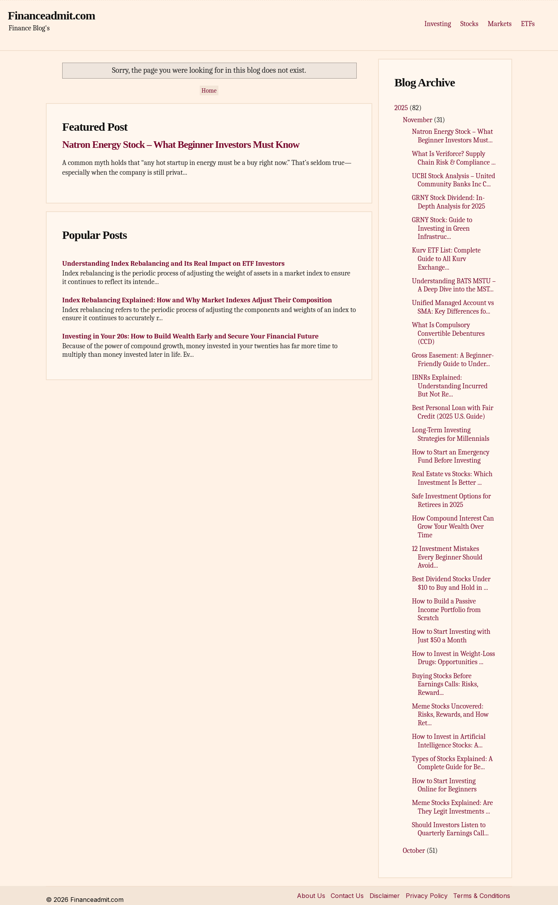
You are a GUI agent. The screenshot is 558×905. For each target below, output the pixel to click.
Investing (437, 24)
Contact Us (347, 896)
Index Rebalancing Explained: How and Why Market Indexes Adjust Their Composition (197, 300)
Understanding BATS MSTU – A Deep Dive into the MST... (454, 285)
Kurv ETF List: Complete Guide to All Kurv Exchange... (446, 258)
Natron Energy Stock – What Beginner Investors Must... (452, 136)
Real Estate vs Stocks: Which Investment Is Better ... (452, 478)
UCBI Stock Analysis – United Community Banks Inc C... (453, 180)
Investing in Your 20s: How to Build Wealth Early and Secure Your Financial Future (190, 336)
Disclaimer (385, 896)
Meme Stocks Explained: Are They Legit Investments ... (452, 807)
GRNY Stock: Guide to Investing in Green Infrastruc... (442, 228)
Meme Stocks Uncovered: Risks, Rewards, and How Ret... (450, 714)
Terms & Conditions (481, 896)
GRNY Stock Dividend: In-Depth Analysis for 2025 (448, 202)
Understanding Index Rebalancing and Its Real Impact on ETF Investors (173, 264)
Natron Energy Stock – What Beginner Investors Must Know (180, 144)
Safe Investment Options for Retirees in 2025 (451, 500)
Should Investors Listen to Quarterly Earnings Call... (450, 829)
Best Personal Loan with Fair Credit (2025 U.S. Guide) (452, 412)
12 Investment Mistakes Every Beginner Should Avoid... (447, 557)
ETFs (528, 24)
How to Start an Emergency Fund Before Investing (451, 456)
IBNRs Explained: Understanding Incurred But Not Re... (450, 386)
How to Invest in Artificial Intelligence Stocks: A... (449, 741)
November (418, 120)
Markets (499, 24)
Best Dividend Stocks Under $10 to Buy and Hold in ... (451, 583)
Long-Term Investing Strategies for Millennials (450, 434)
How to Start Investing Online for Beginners (444, 785)
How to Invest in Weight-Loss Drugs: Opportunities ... (453, 658)
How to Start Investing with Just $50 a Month (451, 636)
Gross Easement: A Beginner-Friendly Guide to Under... (453, 359)
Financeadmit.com (51, 15)
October (415, 851)
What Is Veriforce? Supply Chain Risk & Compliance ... (454, 158)
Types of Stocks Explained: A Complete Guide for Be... (452, 763)
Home (209, 90)
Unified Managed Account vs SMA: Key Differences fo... (453, 307)
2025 (402, 108)
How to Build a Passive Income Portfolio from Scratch (446, 609)
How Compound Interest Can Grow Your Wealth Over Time (453, 526)
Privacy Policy (427, 896)
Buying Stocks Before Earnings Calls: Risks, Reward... (445, 684)
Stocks (469, 24)
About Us (311, 896)
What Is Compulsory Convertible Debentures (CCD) (448, 333)
